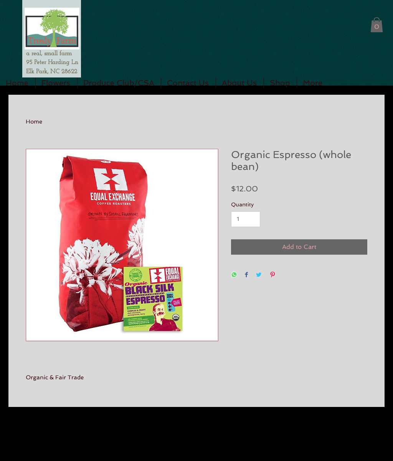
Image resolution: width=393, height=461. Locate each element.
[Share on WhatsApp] (234, 275)
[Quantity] (245, 219)
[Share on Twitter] (259, 275)
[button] (376, 24)
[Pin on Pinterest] (272, 275)
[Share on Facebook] (246, 275)
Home (34, 121)
